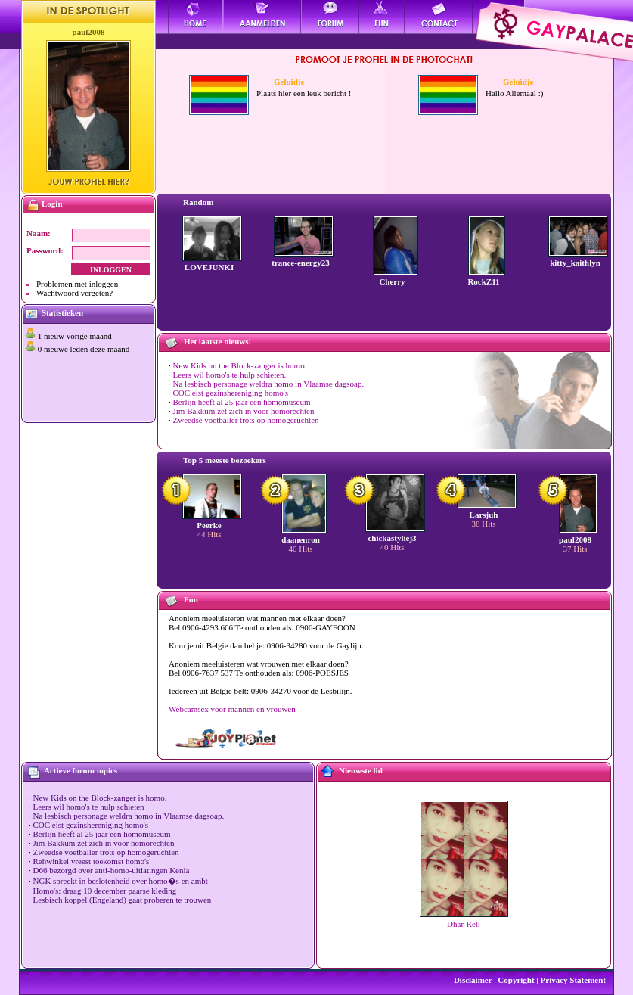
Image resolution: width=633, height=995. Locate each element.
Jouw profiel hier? (89, 182)
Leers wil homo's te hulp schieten (88, 806)
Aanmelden (262, 16)
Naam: (38, 233)
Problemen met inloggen (77, 283)
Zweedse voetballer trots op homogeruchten (246, 419)
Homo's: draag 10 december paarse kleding (105, 890)
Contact (439, 16)
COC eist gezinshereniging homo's (231, 392)
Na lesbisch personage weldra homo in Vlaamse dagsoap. (269, 383)
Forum (330, 16)
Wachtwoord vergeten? (74, 292)
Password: (45, 250)
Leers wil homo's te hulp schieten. (230, 374)
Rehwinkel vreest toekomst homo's (91, 861)
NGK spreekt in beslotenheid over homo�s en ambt (120, 880)
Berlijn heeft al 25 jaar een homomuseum (242, 401)
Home (195, 16)
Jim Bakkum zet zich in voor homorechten (244, 410)
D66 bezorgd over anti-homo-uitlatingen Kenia (111, 870)
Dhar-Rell (463, 923)
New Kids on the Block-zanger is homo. (240, 365)
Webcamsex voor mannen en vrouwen (232, 709)
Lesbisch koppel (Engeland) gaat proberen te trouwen (122, 899)
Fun (382, 16)
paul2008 (89, 31)
